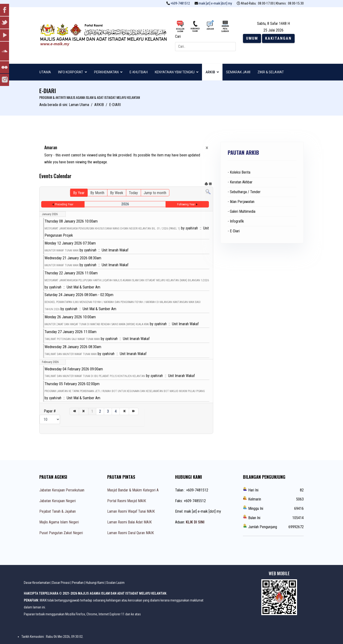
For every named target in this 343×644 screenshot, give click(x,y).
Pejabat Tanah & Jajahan (57, 511)
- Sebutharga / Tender (244, 192)
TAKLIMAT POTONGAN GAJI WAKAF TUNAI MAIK (72, 339)
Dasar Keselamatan (37, 583)
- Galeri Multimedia (241, 211)
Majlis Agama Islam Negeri (59, 522)
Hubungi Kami (95, 583)
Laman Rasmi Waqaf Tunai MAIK (131, 511)
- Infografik (236, 221)
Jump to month (155, 193)
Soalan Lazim (115, 583)
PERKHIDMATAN (106, 72)
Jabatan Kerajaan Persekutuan (61, 490)
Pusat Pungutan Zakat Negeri (61, 533)
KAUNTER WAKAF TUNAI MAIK (62, 250)
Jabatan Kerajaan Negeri (57, 501)
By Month (97, 193)
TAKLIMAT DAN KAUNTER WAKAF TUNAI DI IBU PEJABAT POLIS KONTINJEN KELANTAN (95, 376)
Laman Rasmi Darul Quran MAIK (130, 533)
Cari (178, 36)
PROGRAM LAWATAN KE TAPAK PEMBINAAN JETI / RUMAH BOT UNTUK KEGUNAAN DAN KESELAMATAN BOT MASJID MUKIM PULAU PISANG (125, 391)
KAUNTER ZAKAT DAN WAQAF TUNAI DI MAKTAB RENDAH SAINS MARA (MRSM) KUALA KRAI (97, 324)
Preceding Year (64, 204)
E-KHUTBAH (139, 72)
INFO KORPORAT (70, 72)
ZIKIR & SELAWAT (270, 72)
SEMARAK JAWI (238, 72)
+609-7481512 (180, 3)
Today (133, 193)
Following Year (186, 204)
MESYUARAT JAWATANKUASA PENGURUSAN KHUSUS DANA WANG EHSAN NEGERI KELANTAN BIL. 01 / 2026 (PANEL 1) (112, 228)
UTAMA (45, 72)
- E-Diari (234, 231)
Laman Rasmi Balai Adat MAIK (129, 522)
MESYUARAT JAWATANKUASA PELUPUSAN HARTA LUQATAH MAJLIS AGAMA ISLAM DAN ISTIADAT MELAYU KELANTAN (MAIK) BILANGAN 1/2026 (127, 280)
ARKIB (210, 72)
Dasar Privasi (61, 583)
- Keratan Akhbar (240, 182)
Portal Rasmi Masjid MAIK (126, 501)
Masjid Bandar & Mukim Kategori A (133, 490)
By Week (116, 193)
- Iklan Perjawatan (241, 201)
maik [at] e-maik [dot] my (215, 3)
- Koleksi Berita (239, 172)
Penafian (78, 583)
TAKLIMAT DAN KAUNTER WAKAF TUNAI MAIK (71, 354)
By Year (79, 193)
